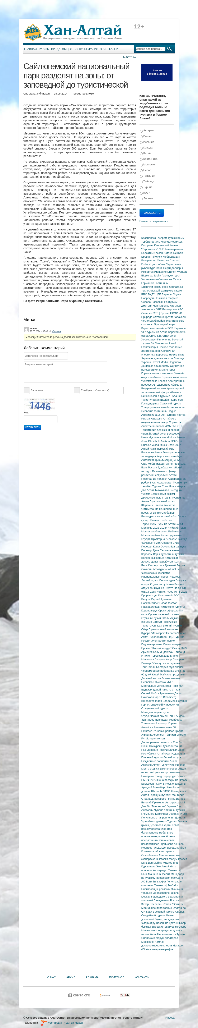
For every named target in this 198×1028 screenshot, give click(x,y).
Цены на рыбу (160, 561)
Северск (147, 313)
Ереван (146, 256)
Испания (147, 142)
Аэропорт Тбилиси (164, 734)
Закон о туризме (160, 396)
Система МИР (164, 682)
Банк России (149, 467)
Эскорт (181, 776)
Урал (144, 821)
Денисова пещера (172, 843)
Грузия (179, 731)
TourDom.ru (148, 667)
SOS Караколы (177, 328)
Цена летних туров (162, 591)
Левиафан (162, 719)
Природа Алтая (151, 316)
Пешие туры (167, 580)
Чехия (175, 550)
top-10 (159, 697)
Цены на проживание (167, 772)
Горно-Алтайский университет (160, 704)
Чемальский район (153, 320)
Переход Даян (150, 550)
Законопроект (169, 768)
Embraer (146, 731)
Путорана (147, 245)
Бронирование (171, 678)
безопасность (150, 832)
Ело (176, 742)
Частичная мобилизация (157, 279)
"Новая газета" (168, 603)
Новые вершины (175, 783)
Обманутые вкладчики (166, 663)
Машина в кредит (159, 874)
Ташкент (179, 290)
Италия (146, 655)
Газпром (162, 237)
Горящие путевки (161, 795)
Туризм (44, 49)
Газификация (150, 347)
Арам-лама (167, 693)
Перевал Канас (151, 546)
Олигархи (163, 260)
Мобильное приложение (157, 907)
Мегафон (178, 945)
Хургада (181, 271)
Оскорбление (150, 855)
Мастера (129, 57)
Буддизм (147, 689)
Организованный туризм (163, 614)
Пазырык (178, 659)
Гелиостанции (172, 644)
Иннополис (164, 339)
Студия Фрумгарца (153, 539)
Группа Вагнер (176, 798)
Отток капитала (175, 463)
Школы (174, 892)
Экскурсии (156, 746)
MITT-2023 (180, 591)
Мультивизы (176, 667)
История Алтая (155, 738)
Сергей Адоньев (161, 599)
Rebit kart (177, 685)
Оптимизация (150, 508)
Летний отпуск (172, 757)
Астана (168, 252)
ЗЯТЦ (156, 313)
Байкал (159, 505)
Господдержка (150, 403)
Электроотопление (163, 640)
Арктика (159, 565)
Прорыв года (149, 595)
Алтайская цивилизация (157, 460)
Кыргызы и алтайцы (169, 456)
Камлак (159, 941)
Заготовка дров (151, 350)
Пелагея (171, 633)
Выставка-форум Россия (171, 859)
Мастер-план (171, 862)
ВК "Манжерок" (157, 806)
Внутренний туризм (154, 388)
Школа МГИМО (161, 791)
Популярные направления (158, 817)
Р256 (157, 542)
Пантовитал (160, 471)
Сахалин (147, 569)
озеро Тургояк (168, 821)
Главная (30, 49)
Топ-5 (172, 715)
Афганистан (165, 482)
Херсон (169, 358)
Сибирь (180, 911)
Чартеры (175, 576)
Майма (181, 847)
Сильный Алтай (159, 335)
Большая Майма (152, 862)
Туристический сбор (172, 764)
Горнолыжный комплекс (163, 629)
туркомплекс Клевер (154, 380)
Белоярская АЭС (173, 309)
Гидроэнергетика (152, 644)
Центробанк (158, 264)
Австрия (147, 130)
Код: (26, 412)
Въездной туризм (164, 911)
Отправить (32, 427)
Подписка (175, 362)
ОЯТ (159, 309)
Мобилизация (157, 463)
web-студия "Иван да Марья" (62, 1022)
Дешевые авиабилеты (155, 365)
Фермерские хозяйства (155, 572)
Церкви (146, 896)
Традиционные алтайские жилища (163, 407)
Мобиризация (171, 256)
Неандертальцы (151, 847)
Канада (146, 148)
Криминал (162, 813)
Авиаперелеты (174, 249)
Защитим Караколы (173, 316)
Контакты (142, 977)
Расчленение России (155, 749)
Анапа (174, 761)
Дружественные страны (156, 497)
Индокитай (167, 651)
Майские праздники (172, 674)
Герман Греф (175, 806)
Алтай (172, 343)
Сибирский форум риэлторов (159, 938)
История (101, 49)
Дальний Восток (175, 565)
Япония (146, 198)
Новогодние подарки (154, 478)
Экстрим (174, 813)
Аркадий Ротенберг (153, 787)
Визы (153, 482)
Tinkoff (175, 825)
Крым (181, 237)
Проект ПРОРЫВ (171, 313)
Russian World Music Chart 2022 (161, 444)
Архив (70, 977)
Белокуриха (149, 516)
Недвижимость (167, 934)
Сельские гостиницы (154, 411)
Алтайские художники (168, 535)
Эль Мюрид (162, 241)
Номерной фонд (152, 776)
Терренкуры (149, 524)
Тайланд (147, 181)
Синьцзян (175, 561)
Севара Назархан (152, 301)
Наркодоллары (151, 606)
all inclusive (175, 569)
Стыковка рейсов (163, 731)
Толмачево (148, 723)
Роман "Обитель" (173, 904)
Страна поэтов (176, 414)
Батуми (158, 621)
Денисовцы (169, 847)
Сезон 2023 (179, 648)
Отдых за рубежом (162, 584)
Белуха (146, 599)
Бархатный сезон (152, 252)
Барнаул (167, 294)
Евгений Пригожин (153, 802)
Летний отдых (150, 580)
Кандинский (162, 245)
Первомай (148, 682)
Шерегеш (147, 505)
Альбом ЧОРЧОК (171, 441)
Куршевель (148, 866)
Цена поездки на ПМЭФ (172, 779)
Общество (70, 49)
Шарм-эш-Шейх (151, 275)
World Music (169, 437)
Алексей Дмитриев (161, 290)
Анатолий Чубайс (152, 810)
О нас (51, 977)
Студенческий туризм (155, 708)
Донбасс (163, 467)
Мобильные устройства (156, 685)
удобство (166, 828)
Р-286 (183, 813)
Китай (145, 153)
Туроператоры (158, 636)
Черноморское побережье (158, 670)
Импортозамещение (154, 271)
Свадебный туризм (153, 915)
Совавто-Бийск (170, 542)
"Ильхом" (172, 539)
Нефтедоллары (173, 268)
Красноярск (149, 237)
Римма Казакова (152, 418)
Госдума (160, 659)
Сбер (145, 629)
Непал (145, 170)
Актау (156, 764)
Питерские (157, 926)
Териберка (175, 719)
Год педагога (159, 896)
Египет (146, 136)
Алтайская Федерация (171, 753)
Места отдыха (150, 768)
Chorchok (154, 441)
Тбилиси (157, 256)
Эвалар (146, 663)
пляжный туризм (174, 810)
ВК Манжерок (160, 343)
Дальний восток (151, 678)
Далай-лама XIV (163, 689)
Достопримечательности (157, 742)
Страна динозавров (154, 798)
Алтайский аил (151, 414)
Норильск (176, 241)
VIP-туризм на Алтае (154, 332)
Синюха (157, 625)
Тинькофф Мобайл (166, 885)
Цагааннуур (178, 546)
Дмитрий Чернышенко (155, 305)
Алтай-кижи (149, 448)
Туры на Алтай (166, 524)
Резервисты (149, 260)
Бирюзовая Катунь (153, 783)
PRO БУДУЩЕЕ (151, 294)
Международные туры (155, 712)
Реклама (92, 977)
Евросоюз (162, 354)
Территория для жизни (156, 429)
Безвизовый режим (163, 493)
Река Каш (147, 565)
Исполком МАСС (168, 595)
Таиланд (179, 651)
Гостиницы (161, 283)
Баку (156, 651)
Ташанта (166, 550)
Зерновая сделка (152, 358)
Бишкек (178, 252)
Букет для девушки (167, 919)
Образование (161, 892)
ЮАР (145, 193)
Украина (146, 734)
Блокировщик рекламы (156, 889)
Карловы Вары (151, 554)
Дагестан (180, 817)
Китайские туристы (173, 606)
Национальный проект (155, 576)
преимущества (151, 828)
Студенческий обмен (154, 715)
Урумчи (166, 546)
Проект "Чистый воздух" (156, 648)
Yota (149, 949)
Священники (162, 900)
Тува (177, 689)
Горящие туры (170, 275)
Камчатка (169, 505)
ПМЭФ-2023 (149, 779)
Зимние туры (166, 369)
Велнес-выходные (153, 557)
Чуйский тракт (177, 527)
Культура (86, 49)
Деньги (177, 460)
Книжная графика (167, 298)
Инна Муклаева (151, 437)
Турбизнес (148, 241)
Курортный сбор (167, 516)
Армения (147, 651)
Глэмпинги (148, 813)
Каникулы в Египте (162, 587)
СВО (144, 463)
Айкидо (182, 539)
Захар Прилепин (152, 904)
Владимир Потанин (174, 700)
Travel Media (160, 362)
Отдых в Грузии (151, 618)
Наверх (170, 1017)
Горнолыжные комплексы (157, 373)
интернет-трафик (162, 949)
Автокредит (160, 870)
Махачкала (162, 490)
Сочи (165, 486)
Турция (146, 187)
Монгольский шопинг (154, 531)
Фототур (153, 821)
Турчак (181, 934)
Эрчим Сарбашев (163, 512)
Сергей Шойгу (150, 693)
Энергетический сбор (155, 286)
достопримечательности (157, 945)
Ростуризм (171, 301)
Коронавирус (149, 610)
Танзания (147, 176)
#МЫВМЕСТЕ (174, 426)
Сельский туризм (171, 403)
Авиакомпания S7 (165, 727)
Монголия (148, 164)
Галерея (115, 49)
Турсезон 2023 (160, 655)
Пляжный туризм (152, 757)
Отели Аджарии (172, 618)
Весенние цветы (166, 922)
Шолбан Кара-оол (171, 399)
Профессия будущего (169, 877)
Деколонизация (172, 746)
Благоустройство (161, 520)
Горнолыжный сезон (174, 377)
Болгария (162, 667)
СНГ (162, 249)
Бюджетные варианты (155, 761)
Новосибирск (177, 486)
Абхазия (146, 764)
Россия (174, 900)
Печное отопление (170, 347)
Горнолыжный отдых (163, 501)
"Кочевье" (147, 542)
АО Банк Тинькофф (154, 881)
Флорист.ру (148, 922)
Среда (55, 49)
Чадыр (172, 411)
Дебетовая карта (160, 825)
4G (143, 949)
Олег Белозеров (170, 433)
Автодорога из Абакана (167, 384)
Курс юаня (156, 268)
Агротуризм (160, 569)
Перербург (169, 776)
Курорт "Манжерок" (153, 633)
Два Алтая (148, 490)
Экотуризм (171, 926)
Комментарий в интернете (157, 851)
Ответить (56, 331)
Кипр (169, 659)
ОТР (164, 414)
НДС (171, 636)
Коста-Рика (148, 159)
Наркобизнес (150, 603)
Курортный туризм (172, 554)
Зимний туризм (172, 625)
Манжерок (148, 941)
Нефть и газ (176, 354)
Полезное (116, 977)
